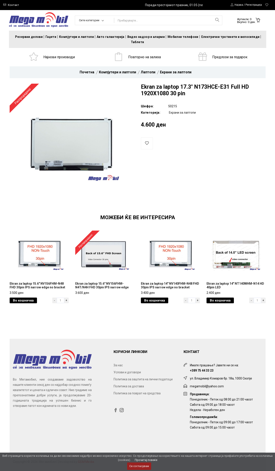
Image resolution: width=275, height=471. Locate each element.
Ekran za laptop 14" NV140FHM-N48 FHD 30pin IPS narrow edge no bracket (170, 285)
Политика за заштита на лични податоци (143, 379)
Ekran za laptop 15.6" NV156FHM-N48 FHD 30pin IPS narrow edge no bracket (37, 285)
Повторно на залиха (144, 57)
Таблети (137, 42)
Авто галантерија (110, 36)
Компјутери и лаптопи (76, 36)
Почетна (87, 72)
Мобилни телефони (183, 36)
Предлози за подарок (229, 57)
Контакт (13, 5)
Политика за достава (129, 386)
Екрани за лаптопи (175, 72)
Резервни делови (29, 36)
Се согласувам (139, 466)
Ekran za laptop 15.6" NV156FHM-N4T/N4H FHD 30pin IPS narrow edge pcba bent (102, 287)
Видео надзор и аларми (146, 36)
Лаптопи (148, 72)
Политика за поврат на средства (137, 393)
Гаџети (51, 36)
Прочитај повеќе (146, 460)
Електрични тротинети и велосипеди (230, 36)
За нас (118, 365)
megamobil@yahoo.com (207, 386)
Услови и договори (127, 372)
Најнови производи (59, 57)
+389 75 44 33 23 (202, 370)
